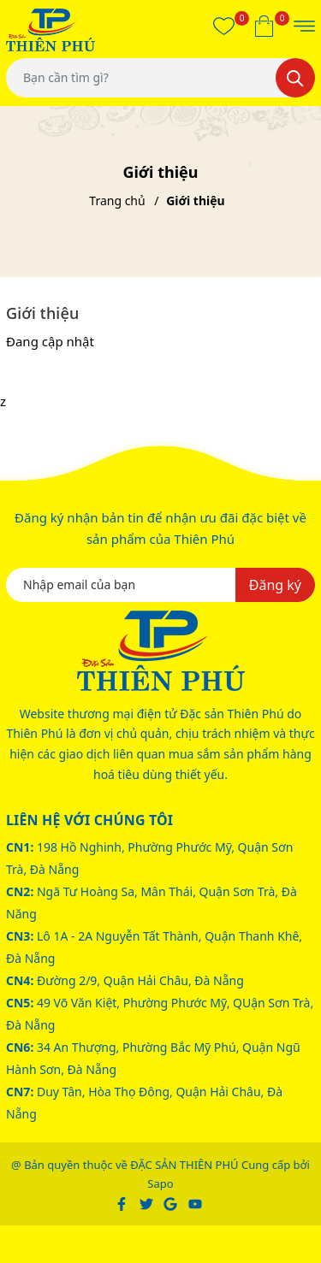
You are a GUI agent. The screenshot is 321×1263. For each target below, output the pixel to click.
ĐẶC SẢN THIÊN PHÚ (184, 1164)
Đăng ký (275, 584)
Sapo (160, 1183)
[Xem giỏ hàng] (264, 26)
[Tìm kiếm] (295, 77)
